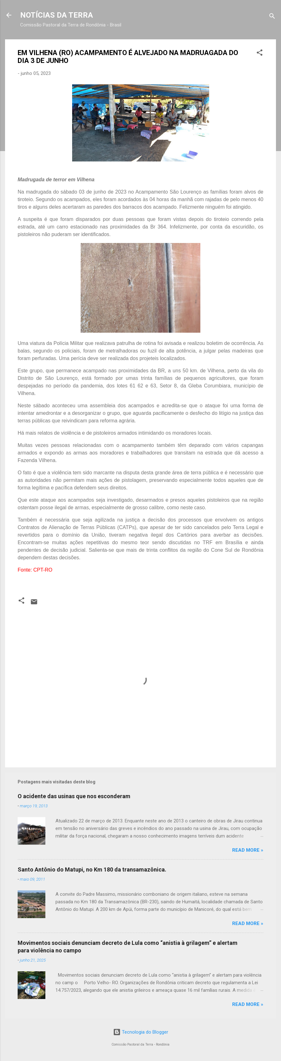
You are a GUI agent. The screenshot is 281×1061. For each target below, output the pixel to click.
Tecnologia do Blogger (140, 1032)
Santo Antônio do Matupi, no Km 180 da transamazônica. (92, 869)
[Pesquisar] (272, 17)
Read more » (247, 850)
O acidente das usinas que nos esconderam (74, 796)
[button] (259, 54)
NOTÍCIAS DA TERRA (56, 15)
